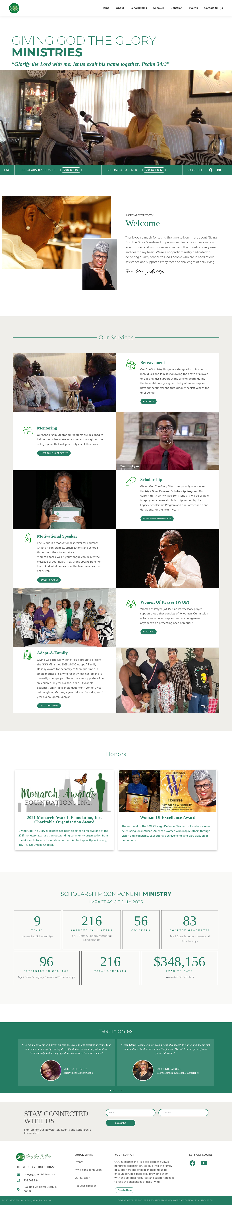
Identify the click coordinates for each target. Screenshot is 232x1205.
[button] (167, 441)
